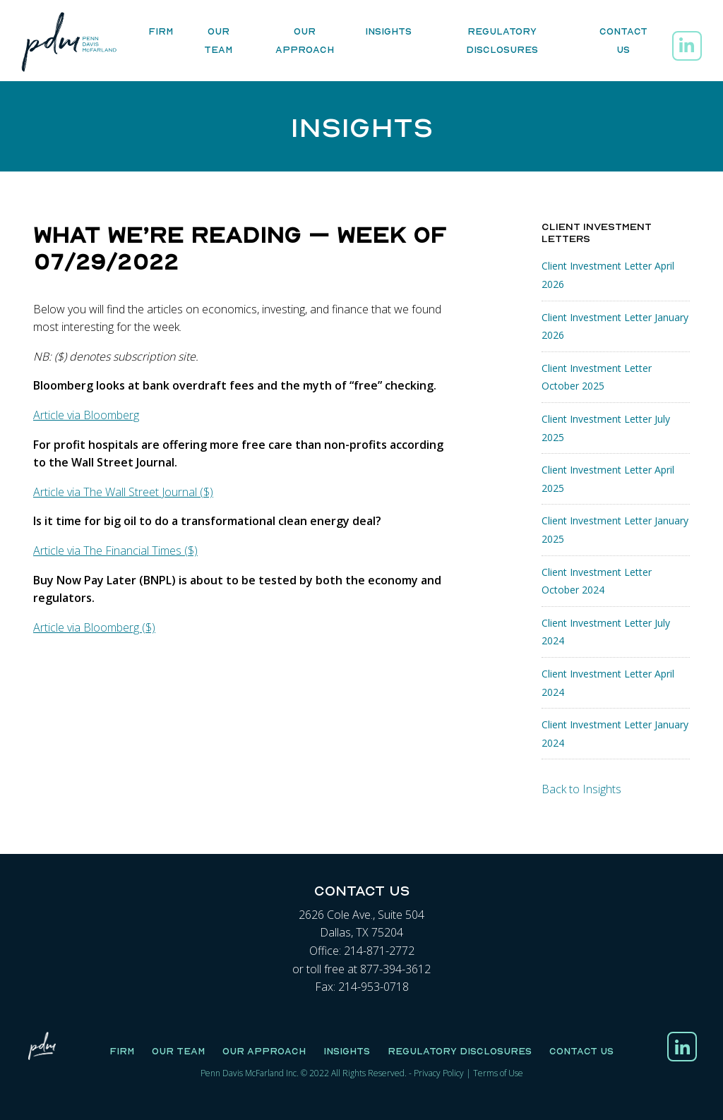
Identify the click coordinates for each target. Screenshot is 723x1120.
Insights (388, 31)
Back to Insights (581, 789)
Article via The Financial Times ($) (115, 550)
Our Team (218, 41)
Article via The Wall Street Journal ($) (123, 492)
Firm (160, 31)
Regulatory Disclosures (502, 41)
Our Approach (304, 41)
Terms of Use (498, 1073)
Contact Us (623, 41)
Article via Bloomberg (86, 415)
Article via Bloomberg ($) (94, 627)
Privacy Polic (437, 1073)
